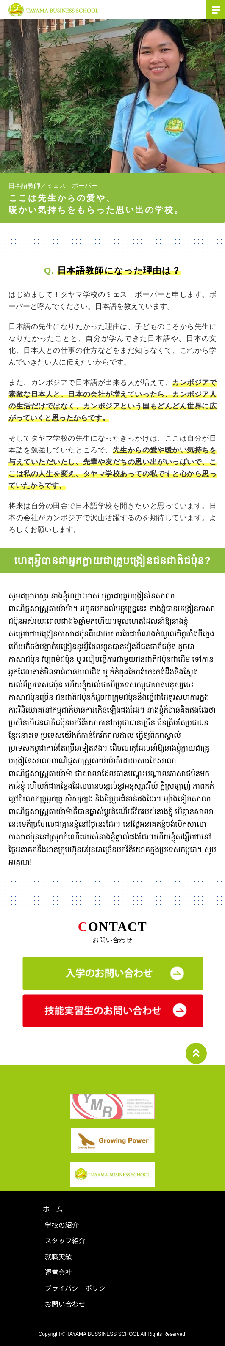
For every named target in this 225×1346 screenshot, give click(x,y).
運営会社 (58, 1272)
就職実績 (58, 1256)
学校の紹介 (62, 1224)
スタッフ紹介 (65, 1240)
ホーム (53, 1208)
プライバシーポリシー (79, 1287)
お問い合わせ (65, 1304)
